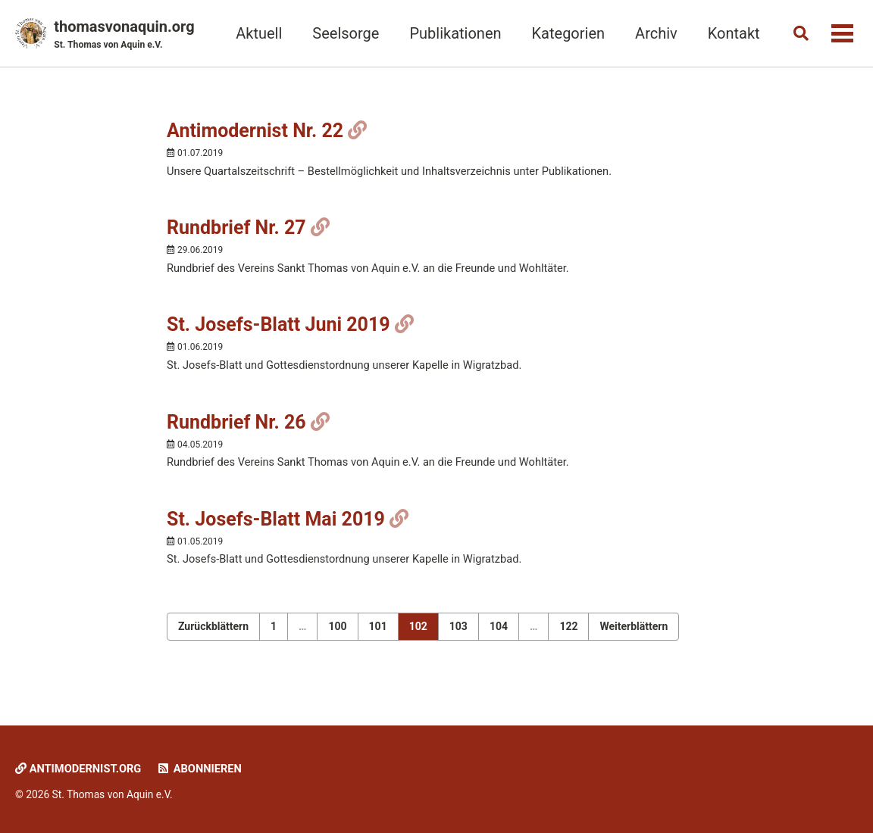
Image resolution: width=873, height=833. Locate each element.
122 (568, 633)
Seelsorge (342, 33)
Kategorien (565, 33)
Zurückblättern (213, 633)
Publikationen (452, 33)
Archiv (652, 33)
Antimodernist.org (79, 769)
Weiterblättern (633, 633)
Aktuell (256, 33)
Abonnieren (202, 769)
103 (458, 633)
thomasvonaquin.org (124, 34)
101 (378, 633)
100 (337, 633)
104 (499, 633)
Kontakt (730, 33)
